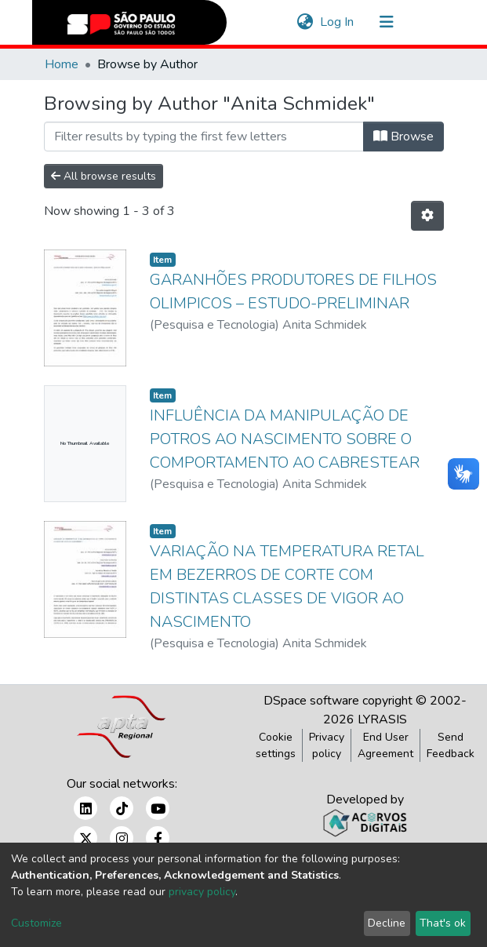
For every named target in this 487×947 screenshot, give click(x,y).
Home (61, 64)
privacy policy (202, 891)
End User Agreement (385, 745)
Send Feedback (450, 745)
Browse (403, 136)
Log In (337, 22)
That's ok (443, 923)
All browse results (103, 176)
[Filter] (204, 136)
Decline (386, 923)
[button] (305, 22)
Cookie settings (276, 745)
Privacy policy (326, 745)
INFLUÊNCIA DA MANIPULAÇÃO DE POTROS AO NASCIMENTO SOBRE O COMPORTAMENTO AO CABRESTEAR (285, 439)
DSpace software (311, 700)
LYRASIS (382, 719)
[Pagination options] (427, 216)
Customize (36, 923)
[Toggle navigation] (387, 22)
